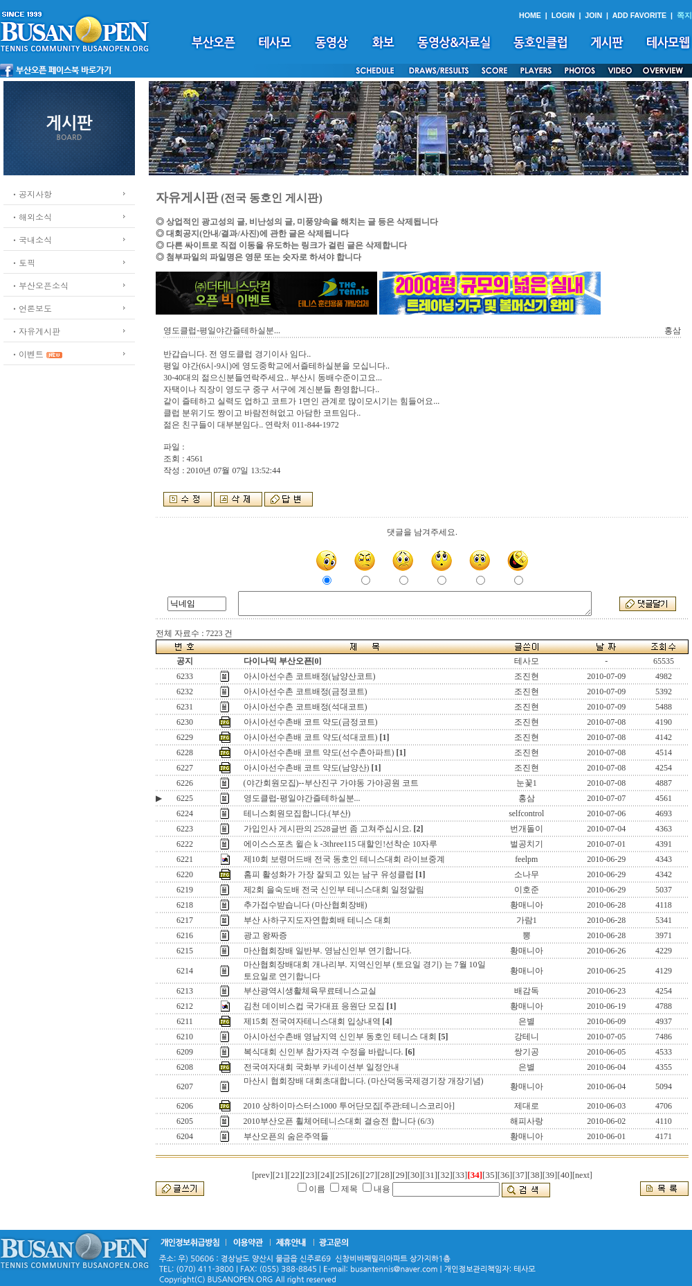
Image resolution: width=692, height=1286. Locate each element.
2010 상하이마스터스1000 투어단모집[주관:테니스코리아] (349, 1106)
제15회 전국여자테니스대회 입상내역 (312, 1021)
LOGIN (563, 15)
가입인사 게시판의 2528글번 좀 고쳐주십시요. (328, 829)
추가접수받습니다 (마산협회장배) (305, 905)
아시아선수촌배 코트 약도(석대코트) (311, 737)
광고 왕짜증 (265, 935)
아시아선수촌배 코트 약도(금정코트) (311, 722)
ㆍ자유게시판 (35, 331)
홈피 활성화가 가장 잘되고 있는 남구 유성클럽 (329, 874)
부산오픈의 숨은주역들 (286, 1136)
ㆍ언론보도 (31, 308)
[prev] (262, 1175)
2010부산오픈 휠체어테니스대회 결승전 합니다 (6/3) (340, 1121)
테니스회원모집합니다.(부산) (297, 813)
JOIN (593, 15)
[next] (582, 1175)
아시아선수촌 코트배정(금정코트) (305, 691)
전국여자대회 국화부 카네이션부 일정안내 (321, 1067)
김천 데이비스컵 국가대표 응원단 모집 (314, 1006)
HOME (530, 15)
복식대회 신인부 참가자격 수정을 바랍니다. (323, 1052)
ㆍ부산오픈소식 (39, 285)
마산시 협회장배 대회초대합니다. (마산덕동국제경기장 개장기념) (364, 1081)
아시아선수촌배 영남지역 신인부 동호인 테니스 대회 (340, 1036)
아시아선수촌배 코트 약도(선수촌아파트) (319, 752)
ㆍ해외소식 (31, 216)
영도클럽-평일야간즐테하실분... (302, 798)
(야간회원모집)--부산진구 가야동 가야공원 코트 (331, 783)
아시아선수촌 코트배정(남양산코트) (310, 676)
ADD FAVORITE (639, 15)
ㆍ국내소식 (31, 239)
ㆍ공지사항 (31, 194)
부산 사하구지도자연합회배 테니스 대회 (317, 920)
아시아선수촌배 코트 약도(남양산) (307, 768)
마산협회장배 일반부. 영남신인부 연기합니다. (328, 950)
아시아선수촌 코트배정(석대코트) (305, 707)
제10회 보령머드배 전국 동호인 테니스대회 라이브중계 (344, 859)
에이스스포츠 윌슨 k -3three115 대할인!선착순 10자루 (341, 844)
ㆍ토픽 (22, 262)
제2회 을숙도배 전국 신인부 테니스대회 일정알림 (334, 890)
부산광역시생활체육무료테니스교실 (310, 991)
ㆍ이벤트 (27, 354)
